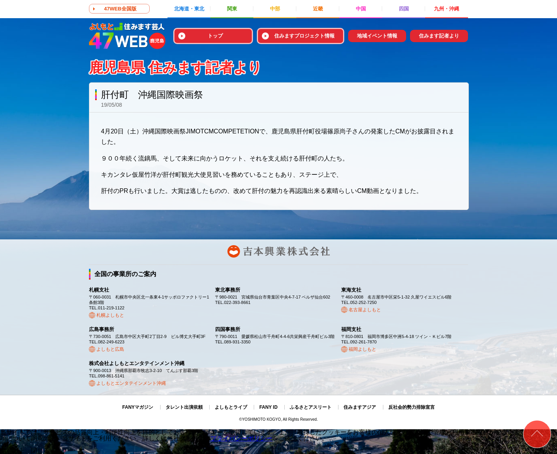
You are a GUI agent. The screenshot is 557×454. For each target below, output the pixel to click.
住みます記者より (439, 36)
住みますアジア (359, 407)
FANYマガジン (137, 407)
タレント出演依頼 (184, 407)
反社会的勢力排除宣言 (411, 407)
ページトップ (537, 434)
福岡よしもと (362, 349)
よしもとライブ (231, 407)
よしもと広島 (110, 349)
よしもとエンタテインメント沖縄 (131, 383)
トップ (215, 36)
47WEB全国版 (120, 9)
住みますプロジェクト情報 (304, 36)
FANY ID (268, 407)
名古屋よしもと (365, 309)
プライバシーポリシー (241, 438)
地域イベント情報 (377, 36)
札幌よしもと (110, 315)
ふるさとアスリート (310, 407)
